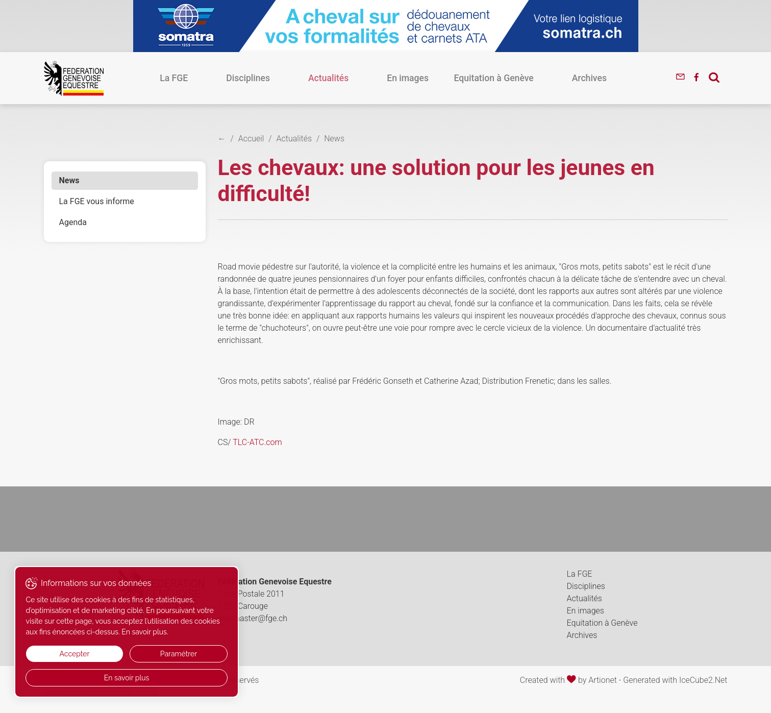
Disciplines (287, 78)
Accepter (60, 654)
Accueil (251, 138)
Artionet (602, 680)
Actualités (341, 78)
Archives (537, 78)
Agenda (73, 222)
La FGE (239, 78)
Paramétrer (133, 654)
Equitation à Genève (468, 78)
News (69, 180)
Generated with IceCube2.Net (675, 680)
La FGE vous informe (96, 201)
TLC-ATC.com (257, 442)
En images (395, 78)
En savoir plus (97, 678)
